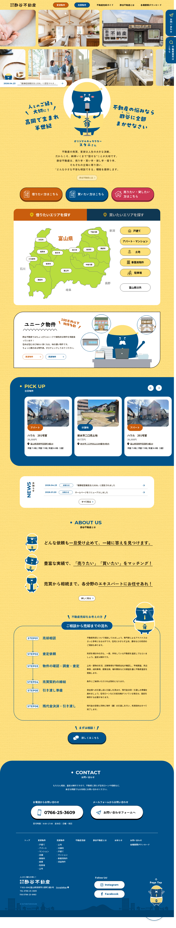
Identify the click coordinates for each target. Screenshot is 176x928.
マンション (44, 852)
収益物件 (62, 862)
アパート (43, 848)
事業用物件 (63, 859)
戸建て (42, 845)
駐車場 (42, 865)
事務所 (42, 859)
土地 (41, 869)
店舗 (41, 855)
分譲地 (61, 848)
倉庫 (41, 862)
